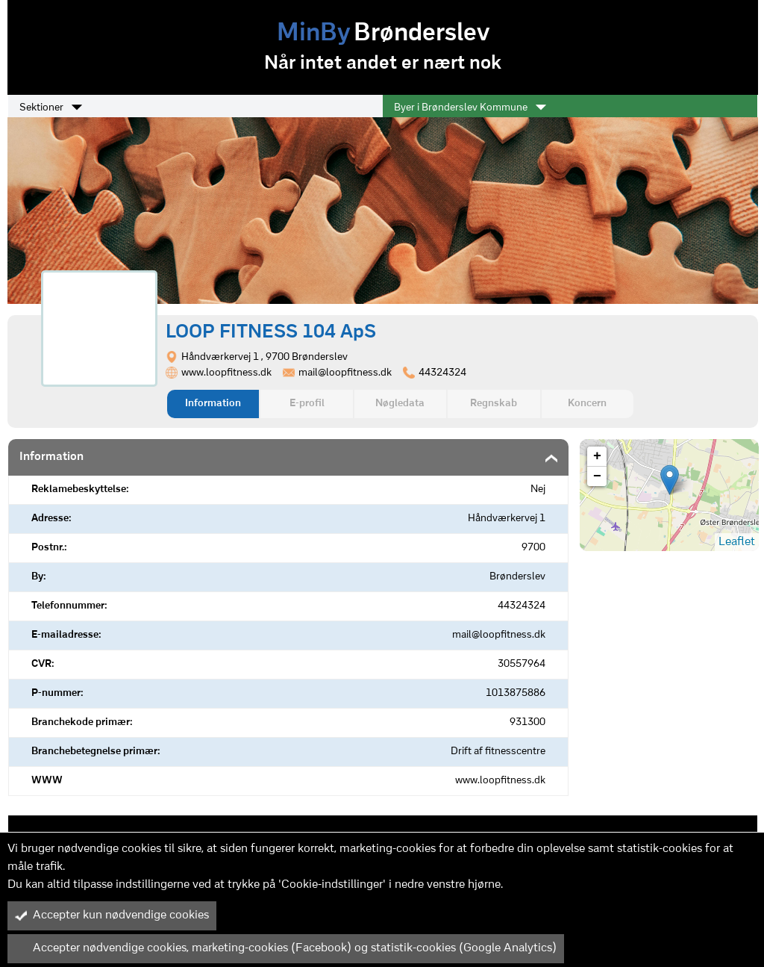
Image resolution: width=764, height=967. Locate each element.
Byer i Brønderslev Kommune (470, 108)
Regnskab (493, 403)
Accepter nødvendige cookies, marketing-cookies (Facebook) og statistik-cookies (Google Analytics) (286, 948)
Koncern (587, 403)
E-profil (307, 403)
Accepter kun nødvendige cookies (112, 915)
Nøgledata (400, 403)
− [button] (597, 476)
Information (213, 403)
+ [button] (597, 456)
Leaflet (736, 542)
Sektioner (50, 108)
